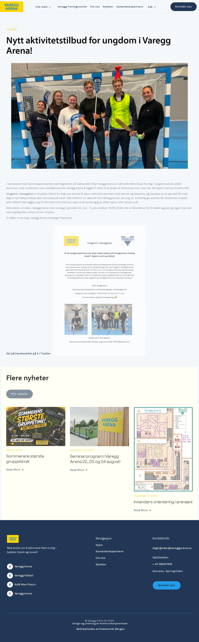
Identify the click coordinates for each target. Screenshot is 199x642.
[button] (44, 6)
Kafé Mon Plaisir (25, 584)
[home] (11, 7)
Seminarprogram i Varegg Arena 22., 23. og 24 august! (95, 464)
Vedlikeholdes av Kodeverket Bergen (100, 629)
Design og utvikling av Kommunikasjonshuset (99, 623)
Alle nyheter (19, 401)
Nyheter (108, 6)
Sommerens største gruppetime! (25, 464)
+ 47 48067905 (162, 564)
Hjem (99, 545)
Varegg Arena (23, 566)
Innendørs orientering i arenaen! (163, 507)
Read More (14, 474)
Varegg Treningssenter (72, 6)
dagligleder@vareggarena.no (172, 548)
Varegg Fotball (23, 575)
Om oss (95, 6)
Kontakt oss (183, 6)
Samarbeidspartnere (129, 6)
